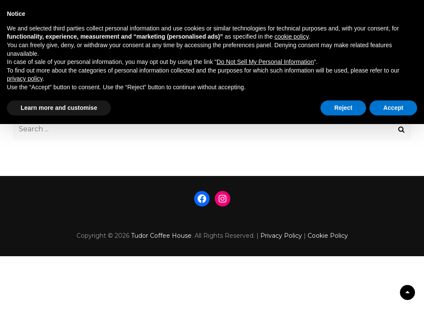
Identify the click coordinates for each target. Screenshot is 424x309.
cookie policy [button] (291, 36)
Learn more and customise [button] (59, 107)
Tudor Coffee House (161, 235)
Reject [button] (343, 107)
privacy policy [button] (25, 78)
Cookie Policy (328, 235)
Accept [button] (393, 107)
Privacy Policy (281, 235)
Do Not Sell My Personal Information (265, 61)
